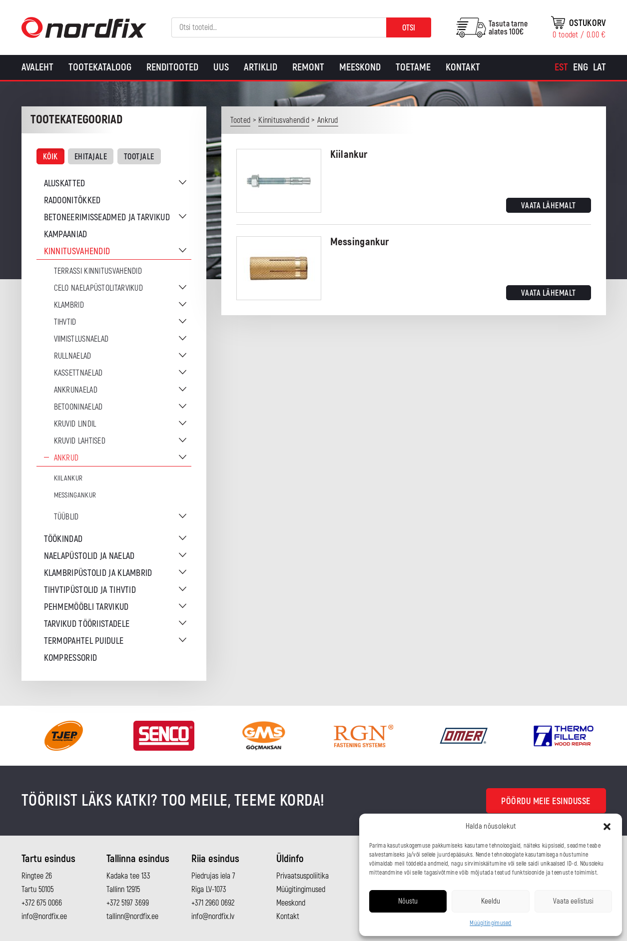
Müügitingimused (491, 923)
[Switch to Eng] (580, 67)
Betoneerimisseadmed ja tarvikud (107, 217)
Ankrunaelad (75, 390)
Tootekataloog (99, 67)
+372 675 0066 (41, 903)
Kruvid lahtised (80, 441)
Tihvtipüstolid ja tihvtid (90, 590)
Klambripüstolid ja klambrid (98, 573)
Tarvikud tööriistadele (87, 624)
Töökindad (63, 539)
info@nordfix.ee (44, 917)
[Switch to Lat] (599, 67)
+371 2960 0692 (212, 903)
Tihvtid (65, 322)
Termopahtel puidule (84, 641)
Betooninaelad (78, 407)
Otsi (408, 28)
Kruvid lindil (75, 424)
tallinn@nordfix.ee (132, 917)
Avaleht (37, 67)
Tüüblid (66, 517)
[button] (607, 827)
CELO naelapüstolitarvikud (98, 288)
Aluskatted (64, 183)
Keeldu (490, 901)
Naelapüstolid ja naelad (89, 556)
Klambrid (69, 305)
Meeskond (360, 67)
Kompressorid (70, 658)
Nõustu (408, 901)
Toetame (413, 67)
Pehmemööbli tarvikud (86, 607)
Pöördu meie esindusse (546, 801)
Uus (221, 67)
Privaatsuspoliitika (302, 876)
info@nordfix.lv (212, 917)
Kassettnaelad (78, 373)
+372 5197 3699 (127, 903)
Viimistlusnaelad (81, 339)
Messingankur (75, 495)
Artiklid (260, 67)
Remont (308, 67)
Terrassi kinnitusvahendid (98, 271)
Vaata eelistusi (573, 901)
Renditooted (172, 67)
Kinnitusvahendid (77, 251)
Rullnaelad (72, 356)
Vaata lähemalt (548, 206)
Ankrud (66, 458)
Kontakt (463, 67)
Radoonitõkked (72, 200)
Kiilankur (68, 478)
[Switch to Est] (561, 67)
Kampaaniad (65, 234)
